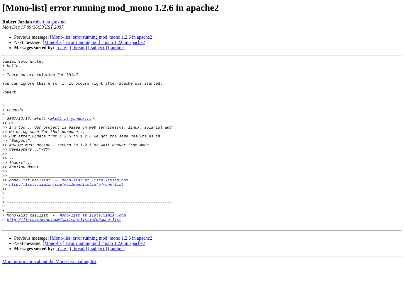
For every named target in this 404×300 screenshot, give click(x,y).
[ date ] (62, 47)
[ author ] (117, 47)
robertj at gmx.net (50, 21)
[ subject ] (97, 47)
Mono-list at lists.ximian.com (95, 204)
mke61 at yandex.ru (70, 130)
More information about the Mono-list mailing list (49, 294)
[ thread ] (78, 47)
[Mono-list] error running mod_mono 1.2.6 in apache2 (101, 37)
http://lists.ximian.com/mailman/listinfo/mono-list (66, 209)
